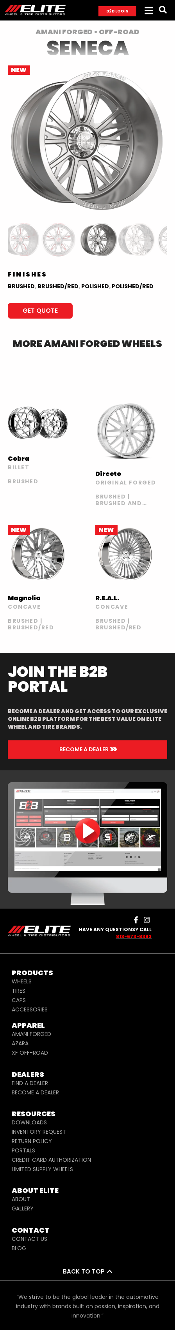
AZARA (20, 1043)
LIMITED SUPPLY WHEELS (42, 1169)
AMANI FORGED (31, 1034)
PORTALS (23, 1150)
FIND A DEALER (30, 1083)
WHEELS (22, 981)
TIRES (18, 991)
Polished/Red (133, 286)
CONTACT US (29, 1239)
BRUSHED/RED (58, 286)
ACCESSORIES (30, 1009)
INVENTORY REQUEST (39, 1132)
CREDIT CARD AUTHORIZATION (51, 1160)
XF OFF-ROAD (30, 1053)
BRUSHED (21, 286)
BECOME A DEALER (35, 1092)
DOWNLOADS (29, 1122)
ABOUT (21, 1199)
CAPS (19, 1000)
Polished (95, 286)
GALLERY (23, 1208)
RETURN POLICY (32, 1141)
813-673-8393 (134, 936)
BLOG (19, 1248)
